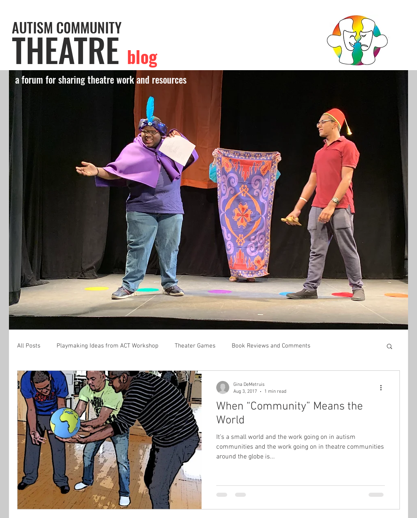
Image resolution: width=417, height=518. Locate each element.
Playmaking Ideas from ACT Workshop (107, 346)
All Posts (28, 346)
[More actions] (383, 387)
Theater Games (195, 346)
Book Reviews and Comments (271, 346)
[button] (208, 200)
